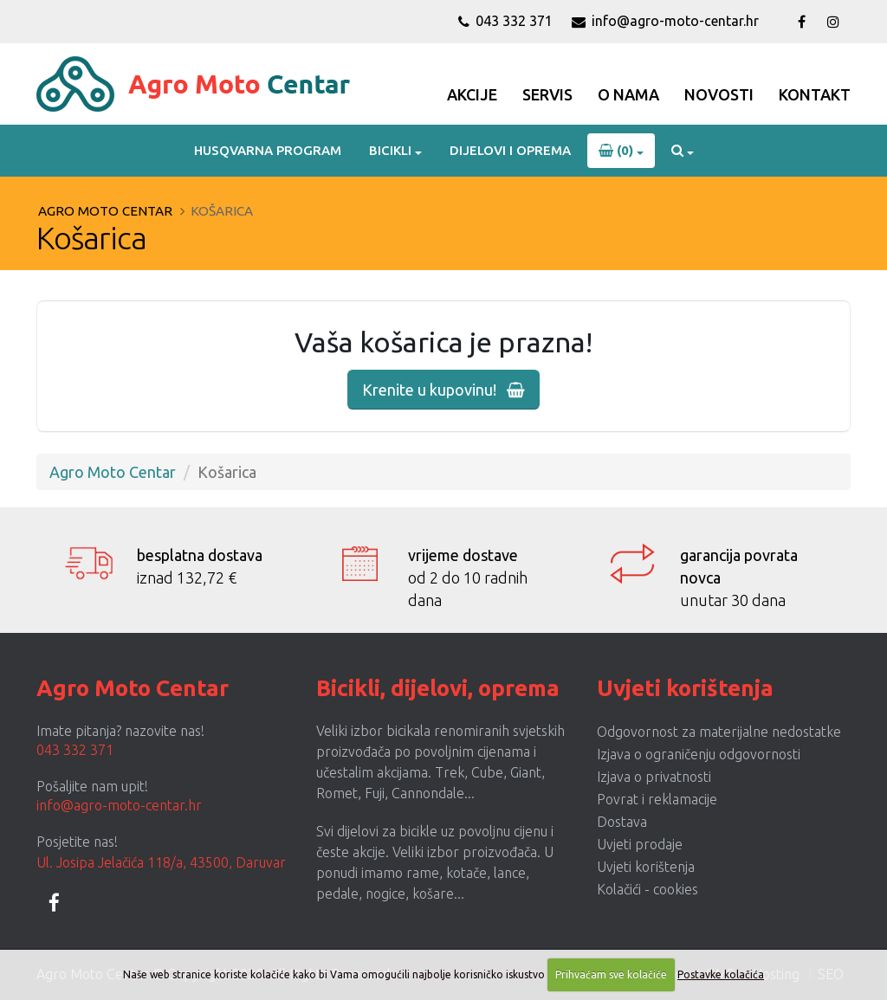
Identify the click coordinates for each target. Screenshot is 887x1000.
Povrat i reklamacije (657, 799)
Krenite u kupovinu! (443, 389)
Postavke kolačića (720, 974)
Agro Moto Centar (105, 210)
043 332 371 (505, 21)
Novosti (719, 94)
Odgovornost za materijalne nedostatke (719, 731)
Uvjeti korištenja (646, 866)
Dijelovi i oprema (510, 150)
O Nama (628, 94)
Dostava (622, 821)
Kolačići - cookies (647, 889)
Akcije (472, 94)
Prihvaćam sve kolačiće (611, 974)
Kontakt (815, 94)
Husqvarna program (267, 150)
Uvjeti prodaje (640, 844)
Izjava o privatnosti (654, 776)
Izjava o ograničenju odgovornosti (698, 754)
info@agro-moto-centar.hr (665, 21)
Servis (547, 94)
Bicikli (390, 150)
